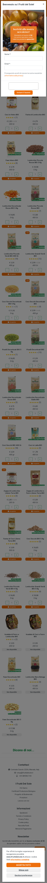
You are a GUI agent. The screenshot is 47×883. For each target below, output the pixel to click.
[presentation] (23, 86)
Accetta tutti (23, 865)
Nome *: (7, 54)
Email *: (7, 64)
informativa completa (20, 860)
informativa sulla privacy (14, 76)
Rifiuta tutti (23, 870)
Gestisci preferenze (23, 875)
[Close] (43, 4)
